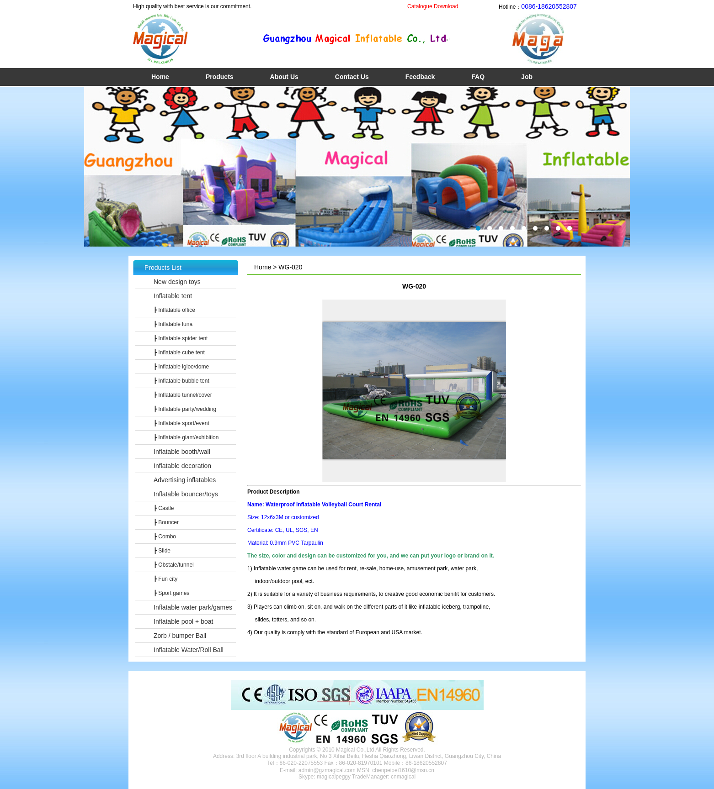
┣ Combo (165, 536)
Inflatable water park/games (193, 607)
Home (160, 76)
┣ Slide (162, 550)
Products (220, 76)
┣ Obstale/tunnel (174, 565)
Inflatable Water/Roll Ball (189, 649)
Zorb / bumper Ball (180, 635)
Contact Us (352, 76)
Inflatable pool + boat (183, 621)
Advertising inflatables (185, 480)
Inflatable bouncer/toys (186, 494)
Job (527, 76)
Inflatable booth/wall (182, 451)
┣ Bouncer (166, 522)
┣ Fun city (165, 579)
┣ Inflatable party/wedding (185, 409)
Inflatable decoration (182, 465)
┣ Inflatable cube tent (179, 352)
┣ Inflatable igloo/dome (181, 366)
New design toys (177, 281)
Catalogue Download (432, 6)
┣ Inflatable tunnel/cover (183, 395)
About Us (284, 76)
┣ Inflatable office (174, 310)
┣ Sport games (171, 593)
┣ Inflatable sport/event (181, 423)
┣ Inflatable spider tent (181, 338)
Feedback (420, 76)
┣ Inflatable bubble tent (181, 381)
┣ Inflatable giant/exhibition (186, 437)
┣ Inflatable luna (173, 324)
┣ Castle (164, 508)
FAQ (478, 76)
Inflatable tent (173, 296)
